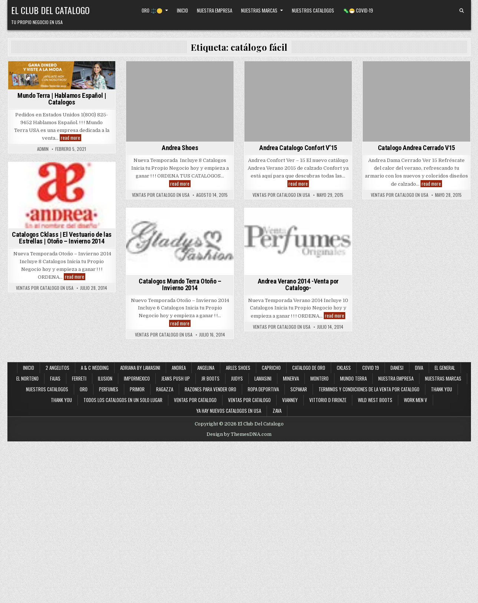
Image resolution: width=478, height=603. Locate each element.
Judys (237, 378)
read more (71, 137)
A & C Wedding (95, 367)
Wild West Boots (375, 400)
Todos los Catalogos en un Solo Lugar (122, 400)
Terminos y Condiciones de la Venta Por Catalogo (369, 389)
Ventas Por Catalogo (249, 400)
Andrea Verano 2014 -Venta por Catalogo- (298, 284)
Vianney (290, 400)
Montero (319, 378)
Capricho (271, 367)
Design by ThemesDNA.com (239, 434)
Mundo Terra (353, 378)
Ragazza (164, 389)
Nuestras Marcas (259, 10)
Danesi (396, 367)
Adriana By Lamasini (140, 367)
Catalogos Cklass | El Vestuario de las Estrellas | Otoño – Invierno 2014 (62, 238)
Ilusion (105, 378)
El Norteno (27, 378)
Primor (137, 389)
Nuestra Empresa (214, 10)
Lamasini (262, 378)
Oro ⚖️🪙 (152, 10)
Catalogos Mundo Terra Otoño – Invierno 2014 (180, 284)
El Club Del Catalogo (50, 10)
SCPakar (298, 389)
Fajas (55, 378)
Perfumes (108, 389)
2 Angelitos (57, 367)
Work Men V (415, 400)
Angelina (205, 367)
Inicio (182, 10)
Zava (277, 410)
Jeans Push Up (175, 378)
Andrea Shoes (180, 148)
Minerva (291, 378)
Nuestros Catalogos (313, 10)
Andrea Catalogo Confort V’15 (298, 148)
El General (445, 367)
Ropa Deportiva (263, 389)
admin (43, 149)
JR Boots (210, 378)
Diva (419, 367)
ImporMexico (137, 378)
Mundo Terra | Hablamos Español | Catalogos (61, 99)
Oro (84, 389)
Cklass (344, 367)
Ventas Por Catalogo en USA (160, 195)
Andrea (179, 367)
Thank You (441, 389)
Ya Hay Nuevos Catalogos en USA (228, 410)
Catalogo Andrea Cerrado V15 (416, 148)
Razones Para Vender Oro (210, 389)
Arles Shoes (238, 367)
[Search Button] (462, 11)
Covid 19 (370, 367)
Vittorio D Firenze (327, 400)
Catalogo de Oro (308, 367)
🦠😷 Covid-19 (358, 10)
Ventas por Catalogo (195, 400)
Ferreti (79, 378)
